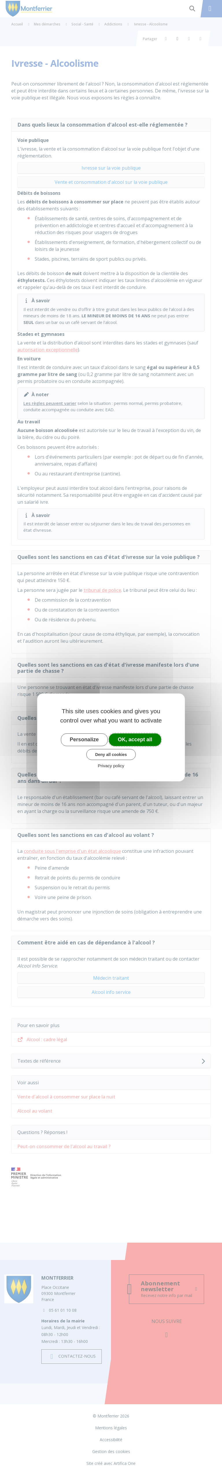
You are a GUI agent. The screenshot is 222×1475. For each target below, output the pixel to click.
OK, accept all (135, 739)
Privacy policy (111, 765)
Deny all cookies (111, 754)
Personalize (84, 739)
